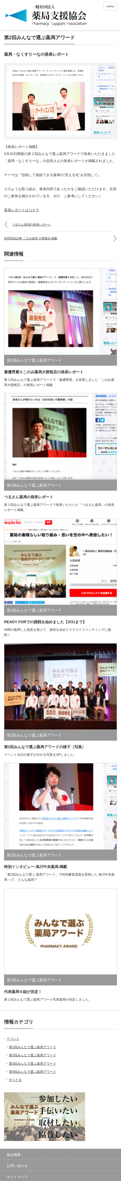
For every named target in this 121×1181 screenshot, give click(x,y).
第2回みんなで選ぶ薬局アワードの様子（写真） (45, 747)
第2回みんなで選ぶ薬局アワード (39, 37)
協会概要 (14, 1155)
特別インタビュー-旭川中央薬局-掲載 (35, 867)
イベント (12, 1039)
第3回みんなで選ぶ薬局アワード (32, 1063)
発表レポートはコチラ (21, 210)
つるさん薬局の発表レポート (31, 224)
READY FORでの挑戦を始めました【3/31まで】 (45, 622)
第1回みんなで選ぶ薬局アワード (32, 1047)
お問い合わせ (17, 1166)
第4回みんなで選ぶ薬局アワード (32, 1072)
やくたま (15, 1080)
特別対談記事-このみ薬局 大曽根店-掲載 (30, 238)
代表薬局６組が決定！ (23, 991)
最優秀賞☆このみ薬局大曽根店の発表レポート (43, 372)
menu (110, 6)
